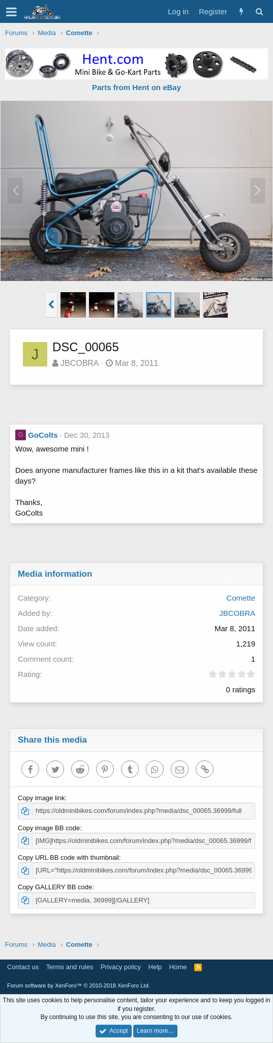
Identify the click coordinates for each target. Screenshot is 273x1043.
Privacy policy (121, 967)
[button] (11, 12)
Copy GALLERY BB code (55, 887)
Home (178, 967)
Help (155, 967)
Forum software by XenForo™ (78, 985)
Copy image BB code (49, 828)
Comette (240, 598)
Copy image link (41, 798)
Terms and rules (69, 967)
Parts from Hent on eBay (136, 87)
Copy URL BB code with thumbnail (68, 857)
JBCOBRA (79, 363)
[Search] (259, 11)
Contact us (23, 967)
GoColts (42, 435)
